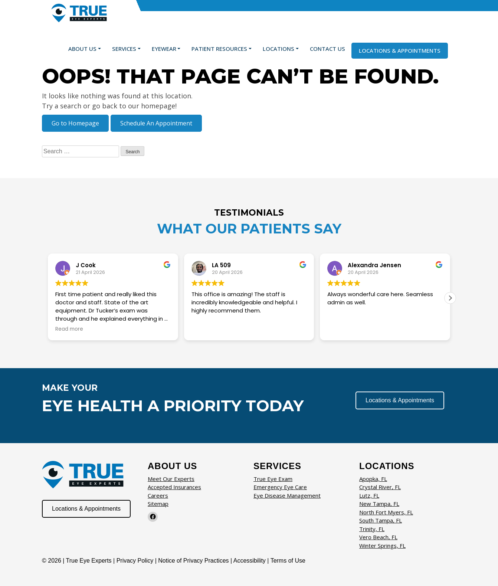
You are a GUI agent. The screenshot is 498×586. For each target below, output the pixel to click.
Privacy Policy (136, 560)
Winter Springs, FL (382, 545)
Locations (278, 48)
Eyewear (164, 48)
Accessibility (249, 560)
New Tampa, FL (379, 503)
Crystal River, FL (380, 487)
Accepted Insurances (174, 487)
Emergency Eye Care (280, 487)
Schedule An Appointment (156, 123)
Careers (158, 495)
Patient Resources (219, 48)
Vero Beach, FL (378, 537)
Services (124, 48)
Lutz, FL (369, 495)
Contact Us (327, 48)
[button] (450, 298)
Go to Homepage (75, 123)
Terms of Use (288, 560)
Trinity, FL (371, 529)
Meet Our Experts (171, 478)
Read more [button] (69, 329)
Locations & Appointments (399, 50)
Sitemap (158, 503)
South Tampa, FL (380, 520)
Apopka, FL (373, 478)
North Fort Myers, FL (386, 512)
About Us (82, 48)
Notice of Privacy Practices (193, 560)
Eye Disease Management (287, 495)
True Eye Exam (272, 478)
